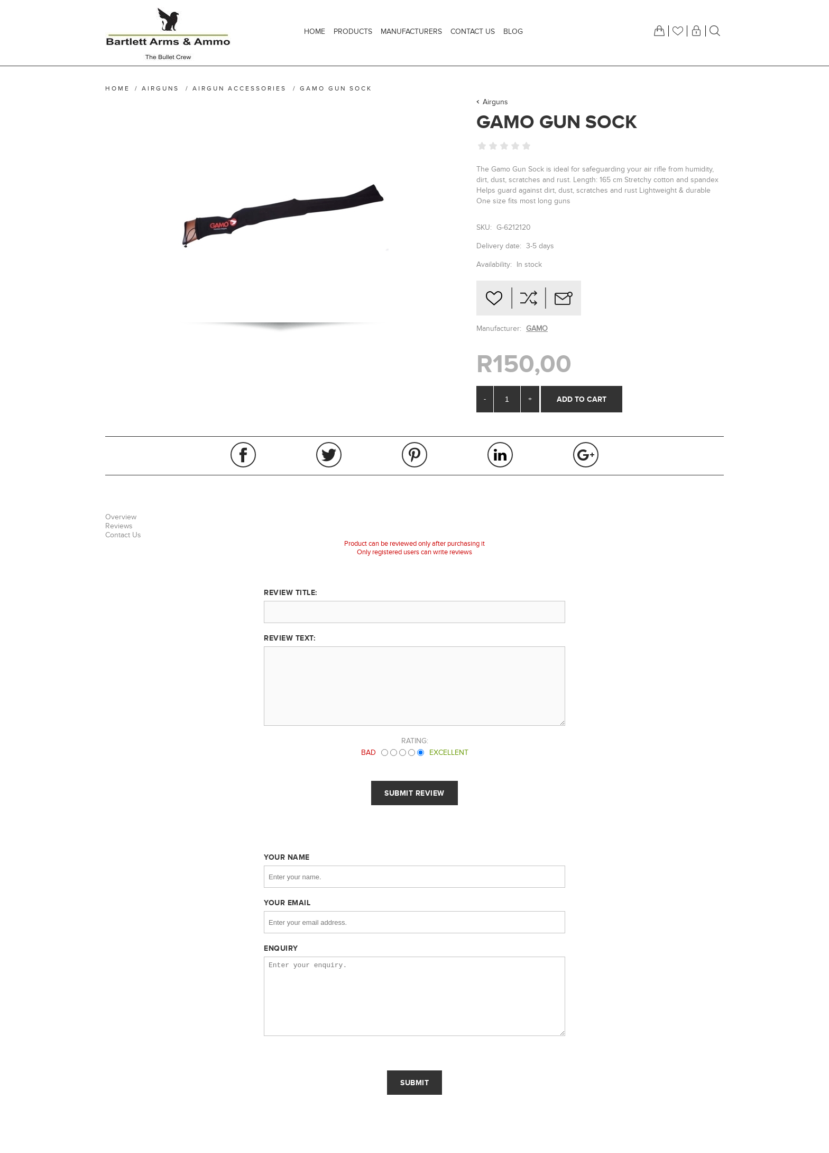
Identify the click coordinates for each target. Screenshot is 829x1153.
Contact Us (123, 534)
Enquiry (281, 948)
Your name (287, 857)
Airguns (495, 101)
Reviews (119, 525)
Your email (287, 902)
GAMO (537, 328)
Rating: (414, 740)
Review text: (289, 638)
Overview (120, 516)
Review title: (290, 592)
